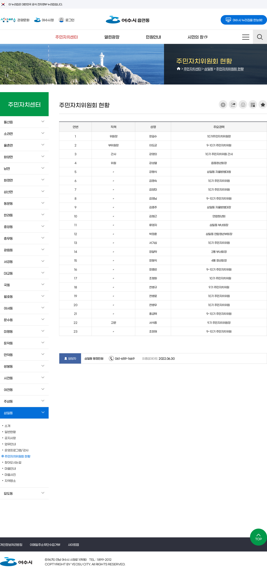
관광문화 (14, 20)
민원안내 (153, 37)
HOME (179, 69)
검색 (260, 37)
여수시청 (44, 19)
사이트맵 (246, 37)
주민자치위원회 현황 (230, 68)
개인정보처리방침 (11, 544)
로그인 (66, 19)
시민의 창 (190, 39)
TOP (258, 537)
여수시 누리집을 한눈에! (243, 18)
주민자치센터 (66, 37)
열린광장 (111, 37)
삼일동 (208, 68)
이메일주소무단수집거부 (45, 544)
